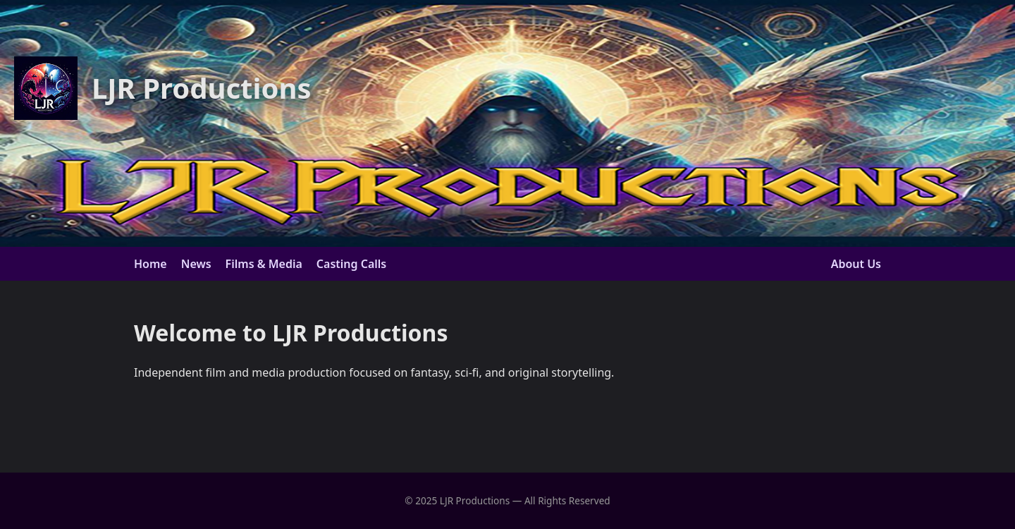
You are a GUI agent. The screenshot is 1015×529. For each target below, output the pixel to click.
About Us (856, 264)
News (196, 264)
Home (150, 264)
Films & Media (264, 264)
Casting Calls (351, 264)
